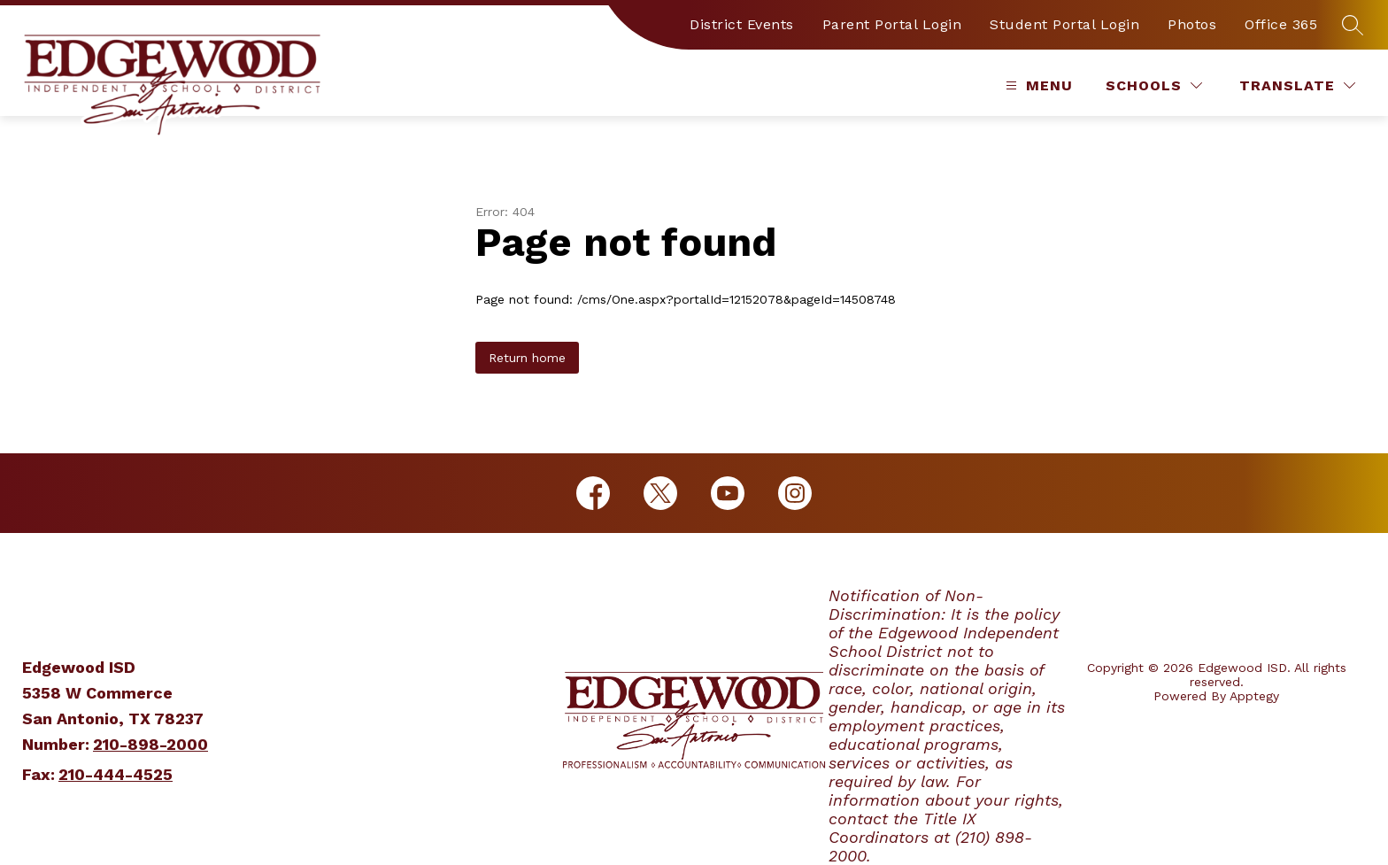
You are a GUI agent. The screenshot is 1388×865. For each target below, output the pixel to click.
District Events (742, 24)
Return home (527, 358)
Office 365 (1281, 24)
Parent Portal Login (892, 24)
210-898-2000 (150, 744)
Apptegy (1254, 696)
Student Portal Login (1064, 24)
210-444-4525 (115, 774)
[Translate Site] (1297, 85)
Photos (1192, 24)
